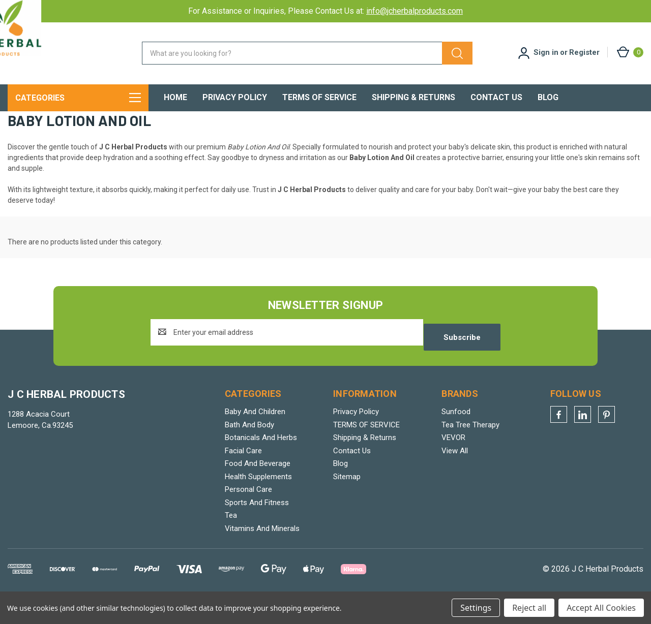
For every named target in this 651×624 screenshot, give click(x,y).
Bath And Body (249, 447)
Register (584, 52)
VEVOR (453, 460)
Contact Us (496, 97)
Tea (231, 538)
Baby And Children (255, 435)
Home (175, 97)
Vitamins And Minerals (262, 551)
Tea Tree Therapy (470, 447)
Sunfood (455, 435)
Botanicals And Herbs (261, 460)
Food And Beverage (257, 486)
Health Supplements (258, 499)
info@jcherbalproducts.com (414, 11)
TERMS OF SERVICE (319, 97)
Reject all (529, 607)
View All (454, 473)
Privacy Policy (234, 97)
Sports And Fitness (257, 525)
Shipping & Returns (413, 97)
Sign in (546, 52)
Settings (475, 607)
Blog (548, 97)
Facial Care (243, 473)
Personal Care (248, 512)
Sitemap (347, 499)
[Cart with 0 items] (629, 52)
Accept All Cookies (601, 607)
